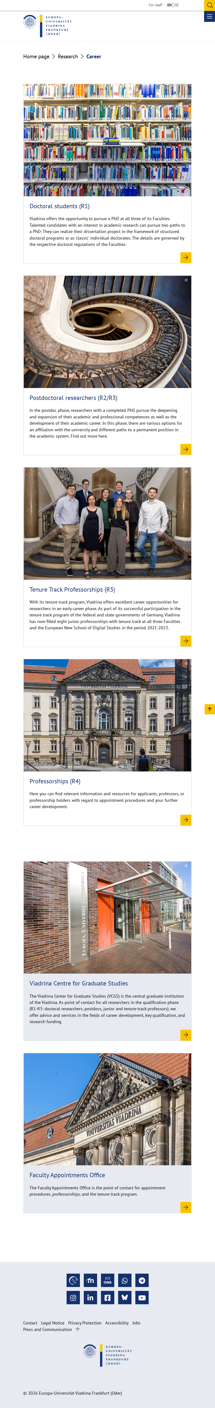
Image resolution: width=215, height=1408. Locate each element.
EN (169, 4)
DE (176, 4)
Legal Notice (52, 1323)
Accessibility (117, 1323)
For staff (155, 4)
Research (68, 56)
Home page (36, 56)
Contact (30, 1323)
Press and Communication (47, 1329)
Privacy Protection (84, 1323)
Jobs (136, 1323)
